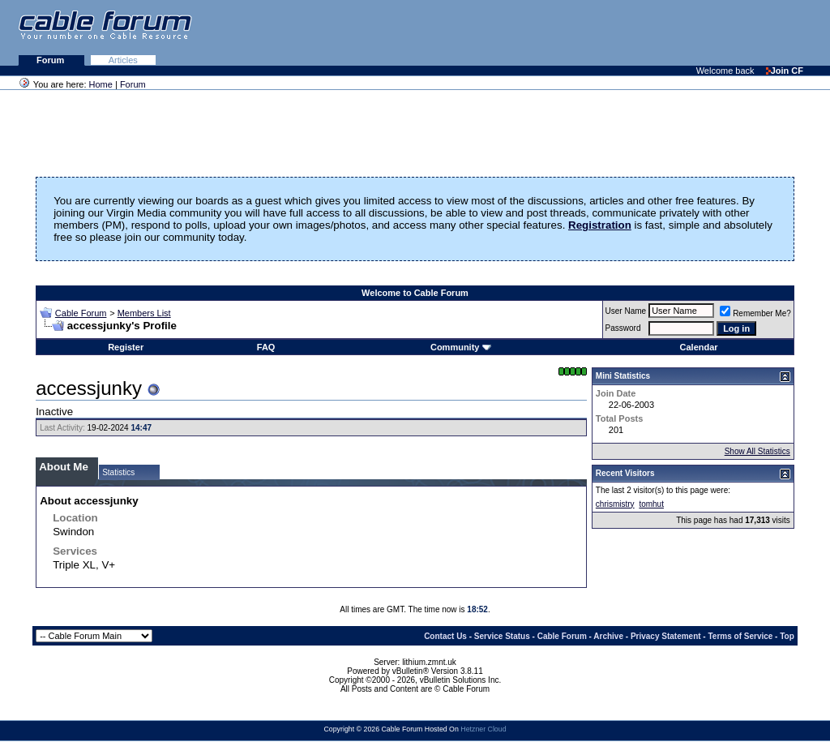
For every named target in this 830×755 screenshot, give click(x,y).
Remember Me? (755, 313)
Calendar (699, 347)
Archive (608, 636)
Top (787, 636)
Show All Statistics (757, 451)
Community (460, 347)
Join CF (784, 70)
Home (101, 84)
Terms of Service (740, 636)
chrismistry (615, 504)
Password (623, 328)
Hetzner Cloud (483, 729)
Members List (144, 313)
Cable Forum (81, 313)
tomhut (651, 504)
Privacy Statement (666, 636)
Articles (123, 60)
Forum (51, 60)
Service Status (502, 636)
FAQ (266, 347)
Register (125, 347)
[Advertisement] (632, 32)
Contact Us (445, 636)
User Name (626, 311)
